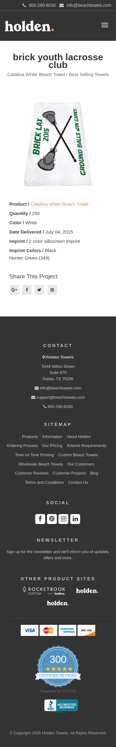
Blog (94, 473)
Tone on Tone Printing (34, 455)
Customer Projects (69, 473)
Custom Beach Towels (78, 455)
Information (52, 436)
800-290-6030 (58, 406)
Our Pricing (52, 445)
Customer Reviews (32, 473)
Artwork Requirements (86, 445)
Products (30, 436)
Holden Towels (59, 357)
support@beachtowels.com (58, 397)
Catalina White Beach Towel (59, 204)
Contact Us (78, 482)
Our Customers (81, 464)
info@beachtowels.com (58, 388)
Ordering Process (22, 445)
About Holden (79, 436)
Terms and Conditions (44, 482)
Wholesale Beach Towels (40, 464)
